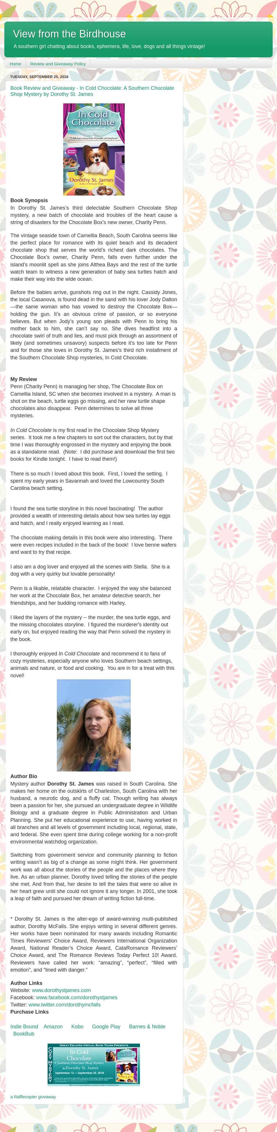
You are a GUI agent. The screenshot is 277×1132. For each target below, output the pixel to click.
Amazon (53, 1026)
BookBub (23, 1034)
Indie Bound (24, 1026)
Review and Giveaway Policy (58, 63)
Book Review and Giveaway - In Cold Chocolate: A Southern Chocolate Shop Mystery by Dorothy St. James (92, 91)
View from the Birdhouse (69, 34)
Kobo (77, 1026)
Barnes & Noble (147, 1026)
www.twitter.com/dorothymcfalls (65, 1005)
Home (15, 63)
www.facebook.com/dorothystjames (76, 997)
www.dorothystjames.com (61, 990)
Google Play (106, 1026)
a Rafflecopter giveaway (33, 1097)
